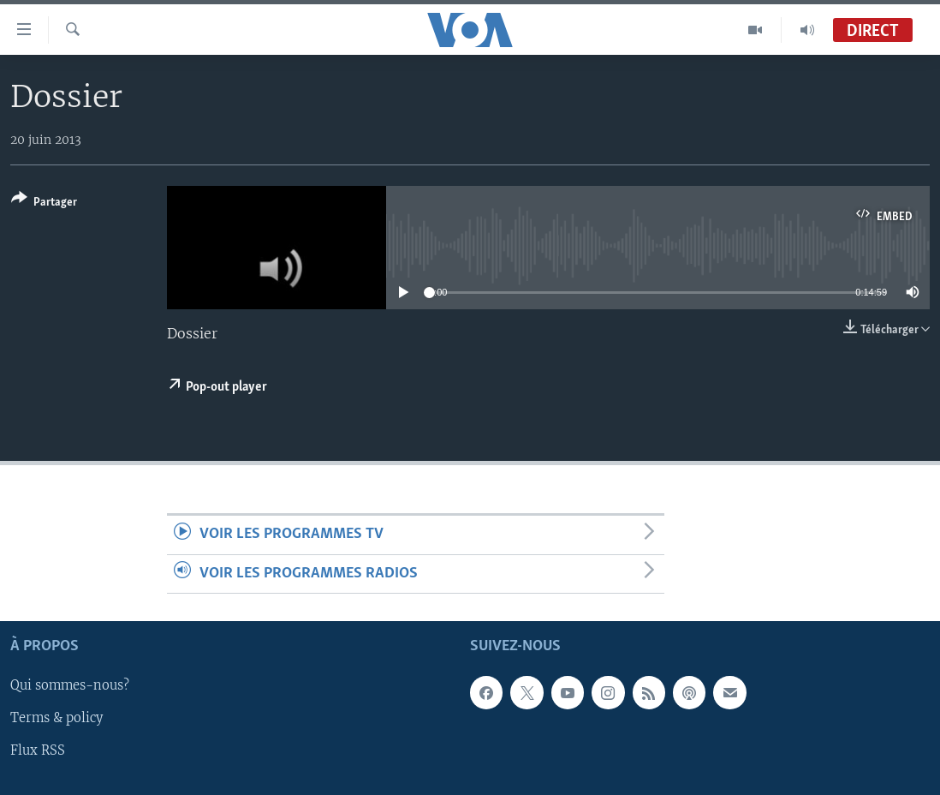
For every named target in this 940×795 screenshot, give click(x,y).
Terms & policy (56, 718)
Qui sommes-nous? (69, 686)
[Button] (44, 203)
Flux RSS (37, 751)
